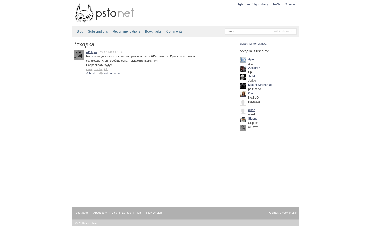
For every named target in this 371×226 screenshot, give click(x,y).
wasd (251, 110)
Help (139, 212)
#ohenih (91, 73)
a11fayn (91, 52)
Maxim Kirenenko (260, 85)
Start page (81, 212)
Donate (126, 212)
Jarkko (252, 76)
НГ (106, 69)
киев (89, 69)
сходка (98, 69)
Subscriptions (98, 31)
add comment (110, 73)
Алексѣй (254, 68)
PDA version (154, 212)
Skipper (253, 118)
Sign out (290, 4)
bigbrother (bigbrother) (252, 4)
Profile (276, 4)
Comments (174, 31)
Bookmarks (153, 31)
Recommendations (126, 31)
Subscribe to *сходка (253, 43)
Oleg (251, 93)
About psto (100, 212)
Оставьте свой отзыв (283, 212)
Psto (88, 223)
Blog (80, 31)
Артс (251, 59)
